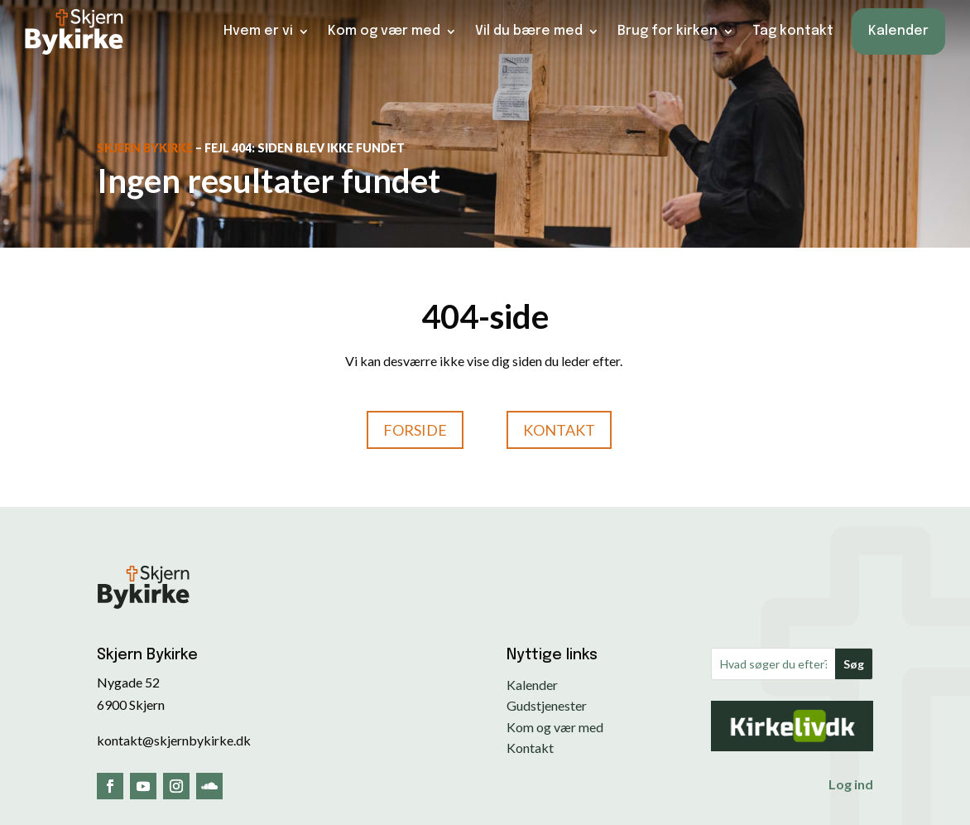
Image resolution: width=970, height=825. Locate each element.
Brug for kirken (667, 31)
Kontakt (559, 430)
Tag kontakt (792, 31)
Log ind (850, 784)
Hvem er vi (258, 31)
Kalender (898, 31)
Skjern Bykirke (145, 148)
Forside (415, 430)
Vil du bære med (529, 31)
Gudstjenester (547, 705)
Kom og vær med (384, 31)
